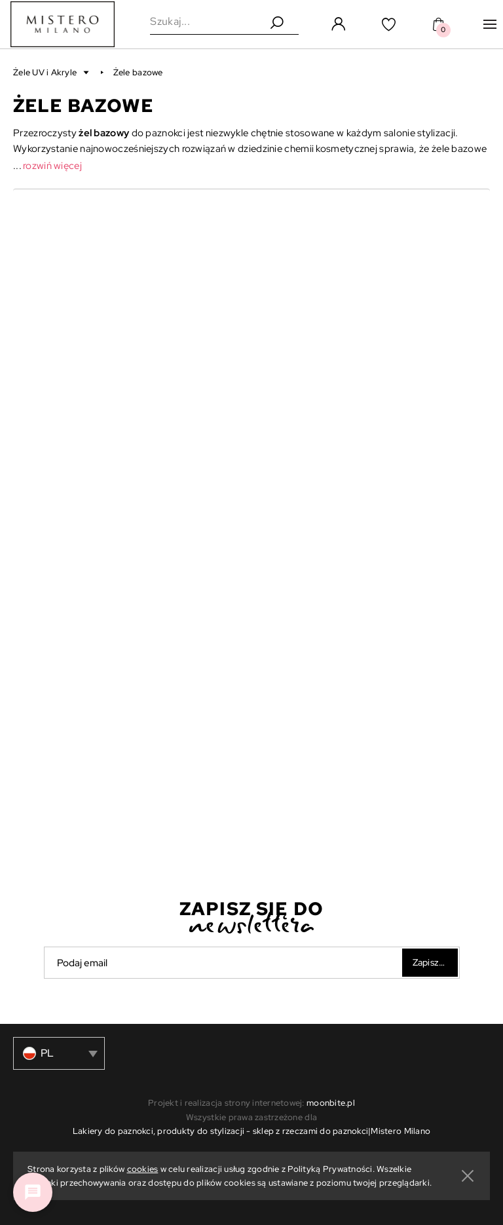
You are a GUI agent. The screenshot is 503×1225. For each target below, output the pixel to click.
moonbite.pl (331, 1102)
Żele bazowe (138, 72)
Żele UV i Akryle (46, 72)
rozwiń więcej (52, 165)
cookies (142, 1169)
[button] (52, 72)
